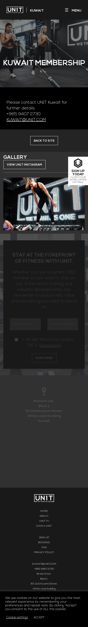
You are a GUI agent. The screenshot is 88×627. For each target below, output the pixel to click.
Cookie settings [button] (17, 617)
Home (44, 511)
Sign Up (44, 537)
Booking (44, 542)
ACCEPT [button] (39, 617)
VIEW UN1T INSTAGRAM (24, 164)
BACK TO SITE (44, 140)
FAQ (44, 547)
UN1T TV (44, 521)
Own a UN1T (44, 526)
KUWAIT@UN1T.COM (26, 120)
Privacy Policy (44, 552)
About (44, 516)
